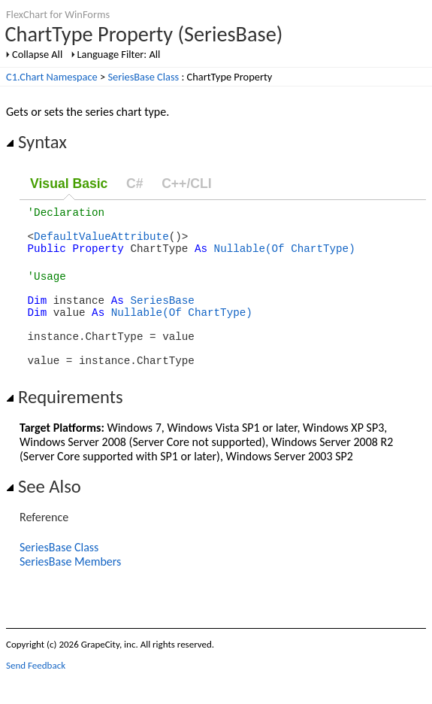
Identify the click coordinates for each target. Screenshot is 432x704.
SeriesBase (162, 315)
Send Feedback (35, 692)
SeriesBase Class (143, 76)
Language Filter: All (119, 54)
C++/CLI (186, 183)
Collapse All (37, 54)
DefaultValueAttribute (101, 242)
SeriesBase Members (70, 588)
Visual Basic (68, 183)
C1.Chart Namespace (52, 76)
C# (134, 183)
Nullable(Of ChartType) (284, 257)
